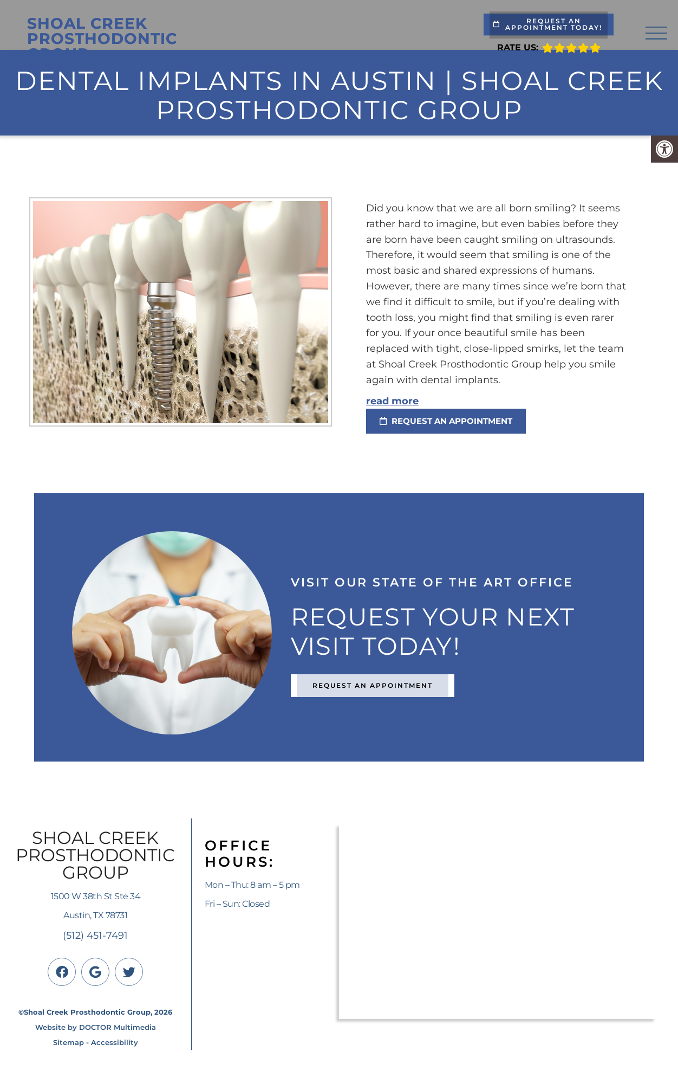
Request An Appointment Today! (547, 24)
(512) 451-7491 (95, 935)
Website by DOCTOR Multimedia (95, 1027)
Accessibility (114, 1042)
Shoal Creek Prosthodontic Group (102, 38)
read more (392, 401)
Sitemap (68, 1042)
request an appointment (446, 421)
